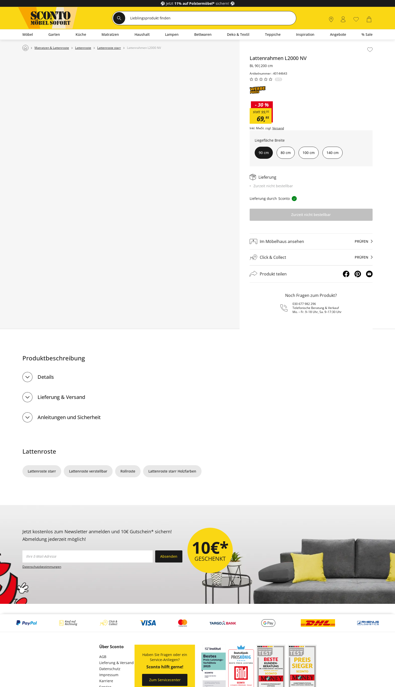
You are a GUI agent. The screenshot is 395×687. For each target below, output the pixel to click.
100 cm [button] (309, 152)
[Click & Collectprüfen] (311, 257)
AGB (102, 656)
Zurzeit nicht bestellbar (311, 214)
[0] (356, 18)
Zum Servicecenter (165, 679)
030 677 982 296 (304, 304)
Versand (278, 128)
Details (46, 376)
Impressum (108, 674)
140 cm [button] (332, 152)
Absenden (168, 556)
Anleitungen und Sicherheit (69, 417)
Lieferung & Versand (61, 397)
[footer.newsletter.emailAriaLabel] (87, 556)
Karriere (106, 680)
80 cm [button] (286, 152)
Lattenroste (39, 451)
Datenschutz (109, 668)
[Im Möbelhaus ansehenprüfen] (311, 241)
